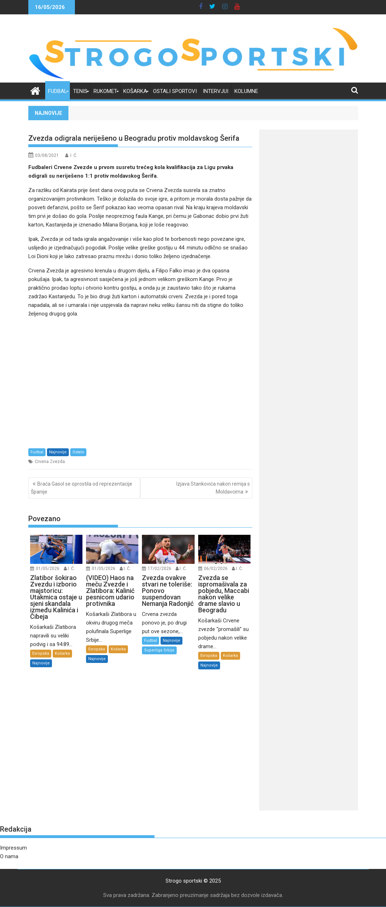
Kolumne (246, 91)
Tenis (80, 91)
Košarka (135, 91)
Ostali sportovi (175, 91)
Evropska (40, 653)
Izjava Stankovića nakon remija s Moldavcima (213, 488)
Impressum (13, 848)
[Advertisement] (140, 382)
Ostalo (78, 452)
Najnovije (58, 452)
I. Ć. (73, 155)
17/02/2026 (159, 568)
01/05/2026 (47, 568)
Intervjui (215, 91)
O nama (9, 856)
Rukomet (105, 91)
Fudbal (57, 91)
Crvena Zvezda (50, 461)
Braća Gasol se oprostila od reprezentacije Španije (81, 488)
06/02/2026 (216, 568)
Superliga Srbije (159, 650)
